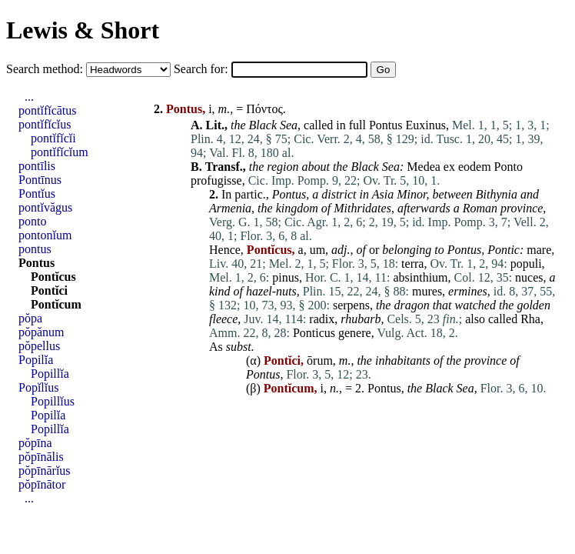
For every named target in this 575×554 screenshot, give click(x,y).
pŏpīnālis (41, 456)
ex (449, 166)
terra (412, 263)
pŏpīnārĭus (44, 470)
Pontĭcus (53, 276)
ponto (32, 221)
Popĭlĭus (38, 387)
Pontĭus (36, 193)
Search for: (202, 68)
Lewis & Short (82, 30)
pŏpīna (35, 442)
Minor (411, 194)
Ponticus (314, 332)
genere (354, 332)
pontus (35, 248)
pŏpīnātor (41, 484)
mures (427, 291)
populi (526, 263)
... (29, 96)
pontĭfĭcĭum (59, 152)
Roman (480, 208)
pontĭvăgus (45, 207)
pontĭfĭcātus (47, 110)
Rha (530, 318)
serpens (351, 305)
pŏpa (30, 318)
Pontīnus (39, 179)
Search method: (46, 68)
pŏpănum (41, 332)
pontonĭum (44, 235)
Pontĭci (49, 290)
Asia (383, 194)
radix (321, 318)
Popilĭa (35, 359)
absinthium (420, 277)
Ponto (508, 166)
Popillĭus (53, 401)
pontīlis (36, 165)
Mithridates (362, 208)
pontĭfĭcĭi (53, 138)
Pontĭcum (56, 304)
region (282, 166)
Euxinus (426, 125)
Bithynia (496, 194)
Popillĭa (50, 373)
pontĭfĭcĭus (44, 124)
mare (539, 249)
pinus (285, 277)
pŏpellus (39, 345)
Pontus (386, 125)
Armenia (230, 208)
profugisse (216, 180)
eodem (474, 166)
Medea (423, 166)
